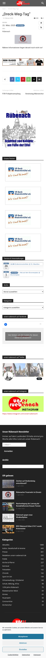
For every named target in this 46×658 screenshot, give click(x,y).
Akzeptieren (23, 636)
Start (4, 9)
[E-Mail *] (14, 445)
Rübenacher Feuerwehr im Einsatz (28, 492)
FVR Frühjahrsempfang (11, 94)
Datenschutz (26, 655)
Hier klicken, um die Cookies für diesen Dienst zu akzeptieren (23, 336)
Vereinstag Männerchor (34, 94)
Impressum (37, 655)
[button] (4, 3)
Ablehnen (23, 643)
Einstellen (23, 649)
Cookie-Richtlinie (13, 655)
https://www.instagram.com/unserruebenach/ (20, 414)
